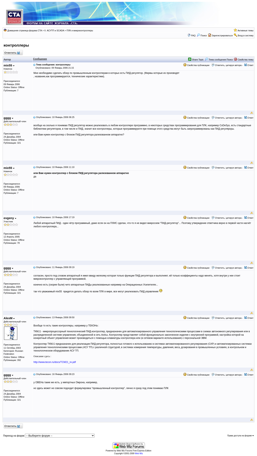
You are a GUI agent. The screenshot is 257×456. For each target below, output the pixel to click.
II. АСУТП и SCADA (54, 30)
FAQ (193, 35)
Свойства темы (243, 59)
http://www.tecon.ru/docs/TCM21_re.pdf (55, 362)
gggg (8, 118)
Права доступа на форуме (240, 436)
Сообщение (40, 59)
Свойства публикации (196, 65)
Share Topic (196, 59)
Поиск (202, 35)
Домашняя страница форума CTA (24, 30)
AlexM (9, 318)
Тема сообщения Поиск (219, 59)
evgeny (10, 218)
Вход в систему (245, 35)
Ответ (250, 65)
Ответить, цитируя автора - (229, 65)
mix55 (9, 65)
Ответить (12, 53)
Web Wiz (139, 453)
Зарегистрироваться (222, 35)
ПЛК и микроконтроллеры (80, 30)
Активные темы (245, 30)
